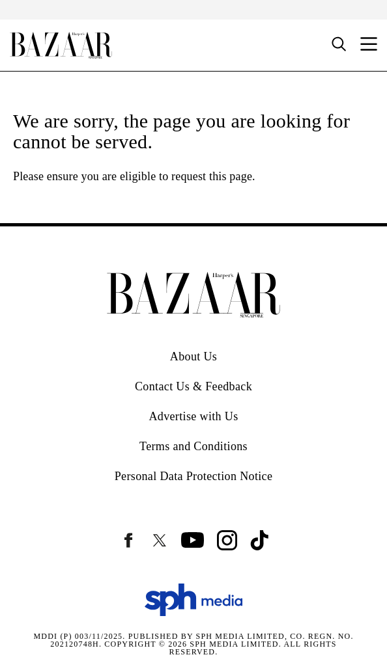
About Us (193, 356)
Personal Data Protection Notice (194, 476)
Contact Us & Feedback (193, 386)
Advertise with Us (193, 416)
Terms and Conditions (193, 446)
